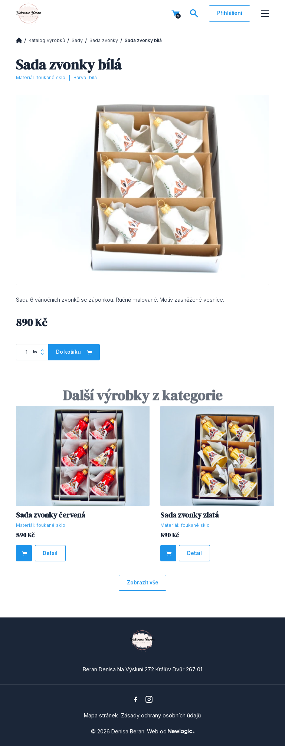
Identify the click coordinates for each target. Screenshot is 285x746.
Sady (77, 40)
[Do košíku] (24, 553)
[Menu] (265, 13)
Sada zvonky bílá (143, 40)
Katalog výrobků (47, 40)
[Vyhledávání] (194, 13)
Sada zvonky (103, 40)
